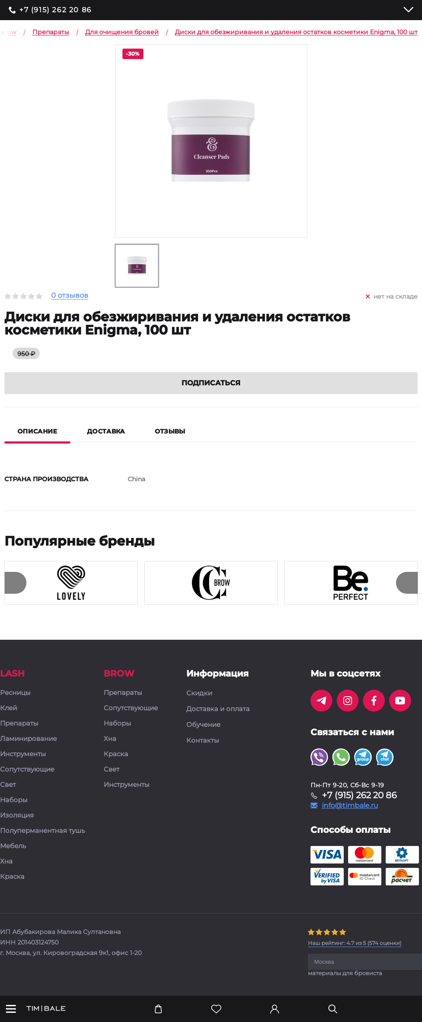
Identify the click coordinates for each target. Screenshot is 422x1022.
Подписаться (211, 383)
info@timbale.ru (350, 806)
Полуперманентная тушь (42, 831)
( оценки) (354, 943)
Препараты (19, 724)
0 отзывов (69, 296)
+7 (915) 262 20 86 (55, 10)
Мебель (13, 846)
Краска (12, 877)
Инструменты (23, 754)
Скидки (199, 693)
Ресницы (15, 693)
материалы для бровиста (345, 973)
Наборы (14, 800)
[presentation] (15, 583)
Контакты (202, 740)
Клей (8, 708)
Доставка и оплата (218, 709)
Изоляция (17, 816)
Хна (6, 862)
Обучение (203, 725)
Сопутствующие (27, 770)
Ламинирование (28, 739)
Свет (8, 785)
